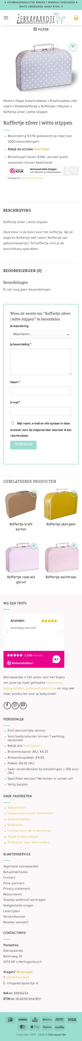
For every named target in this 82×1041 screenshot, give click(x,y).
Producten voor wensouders (29, 843)
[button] (6, 17)
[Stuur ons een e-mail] (23, 705)
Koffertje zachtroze (61, 577)
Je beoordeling (20, 344)
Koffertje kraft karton (21, 527)
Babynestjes (17, 808)
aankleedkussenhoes (41, 689)
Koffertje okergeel (60, 525)
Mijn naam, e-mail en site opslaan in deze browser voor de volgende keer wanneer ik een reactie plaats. (41, 430)
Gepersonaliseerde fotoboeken (31, 814)
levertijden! (31, 746)
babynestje (54, 683)
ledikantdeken (13, 689)
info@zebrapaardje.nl (22, 984)
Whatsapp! (24, 972)
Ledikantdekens (19, 819)
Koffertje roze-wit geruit (21, 580)
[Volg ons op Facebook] (7, 705)
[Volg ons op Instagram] (15, 705)
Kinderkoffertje (26, 107)
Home (7, 101)
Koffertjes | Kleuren (55, 107)
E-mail (15, 403)
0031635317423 (18, 978)
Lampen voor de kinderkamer (29, 831)
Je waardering (19, 326)
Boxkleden (15, 825)
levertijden (42, 150)
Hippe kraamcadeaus (31, 101)
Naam (15, 382)
